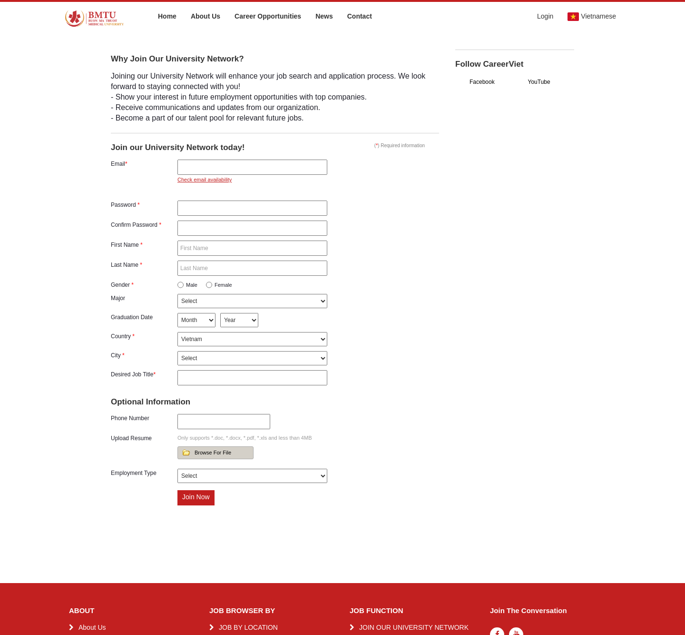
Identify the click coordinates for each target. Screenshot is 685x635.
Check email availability (204, 179)
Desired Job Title (133, 374)
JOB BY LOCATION (248, 627)
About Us (205, 16)
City (118, 355)
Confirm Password (136, 225)
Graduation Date (132, 317)
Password (125, 205)
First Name (127, 245)
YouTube (539, 82)
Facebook (482, 82)
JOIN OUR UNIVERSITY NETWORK (414, 627)
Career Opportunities (268, 16)
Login (545, 16)
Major (118, 298)
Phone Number (130, 418)
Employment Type (134, 473)
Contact (359, 16)
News (324, 16)
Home (167, 16)
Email (119, 164)
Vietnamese (592, 16)
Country (123, 336)
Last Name (126, 265)
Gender (122, 285)
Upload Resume (131, 438)
